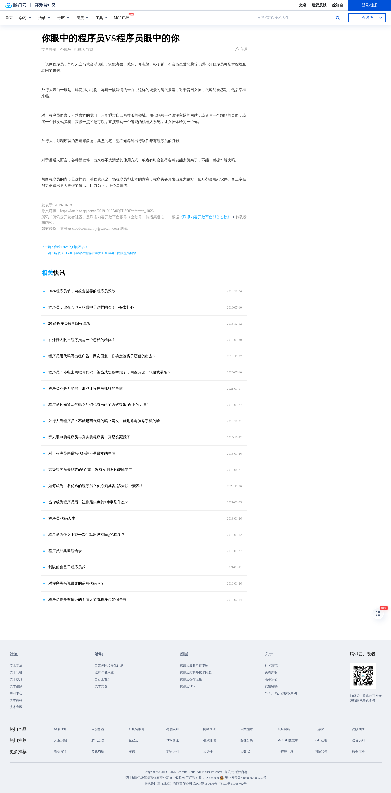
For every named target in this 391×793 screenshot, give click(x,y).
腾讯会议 (97, 740)
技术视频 (16, 686)
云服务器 (97, 729)
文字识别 (172, 751)
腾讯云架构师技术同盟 (196, 672)
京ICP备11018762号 (232, 784)
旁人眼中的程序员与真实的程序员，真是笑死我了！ (91, 437)
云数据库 (246, 729)
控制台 (337, 5)
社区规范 (271, 665)
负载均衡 (97, 751)
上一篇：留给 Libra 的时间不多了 (64, 247)
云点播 (208, 751)
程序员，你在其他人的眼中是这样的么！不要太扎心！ (93, 307)
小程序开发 (285, 751)
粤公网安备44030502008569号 (245, 778)
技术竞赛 (101, 686)
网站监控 (321, 751)
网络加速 (209, 729)
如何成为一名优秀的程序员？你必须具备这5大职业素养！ (95, 486)
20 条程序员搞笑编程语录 (69, 324)
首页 (9, 18)
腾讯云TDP (187, 686)
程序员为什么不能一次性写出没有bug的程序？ (86, 535)
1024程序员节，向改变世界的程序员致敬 (81, 291)
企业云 (133, 740)
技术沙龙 (16, 679)
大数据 (245, 751)
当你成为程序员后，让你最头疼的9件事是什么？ (88, 502)
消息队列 (172, 729)
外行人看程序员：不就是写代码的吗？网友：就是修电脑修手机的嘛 (104, 421)
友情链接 (271, 686)
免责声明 (271, 672)
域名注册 (60, 729)
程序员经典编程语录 (65, 551)
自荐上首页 (103, 679)
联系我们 (271, 679)
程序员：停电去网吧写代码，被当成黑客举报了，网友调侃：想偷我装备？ (109, 372)
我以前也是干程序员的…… (70, 567)
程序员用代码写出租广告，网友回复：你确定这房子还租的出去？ (102, 356)
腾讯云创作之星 (191, 679)
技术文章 (16, 665)
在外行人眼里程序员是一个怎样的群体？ (81, 340)
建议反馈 (319, 5)
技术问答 (16, 672)
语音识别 (358, 740)
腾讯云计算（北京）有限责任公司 (168, 784)
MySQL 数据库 (288, 740)
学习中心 (16, 693)
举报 (241, 49)
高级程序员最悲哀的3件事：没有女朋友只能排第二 (90, 470)
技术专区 (16, 707)
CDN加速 (172, 740)
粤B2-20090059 (209, 778)
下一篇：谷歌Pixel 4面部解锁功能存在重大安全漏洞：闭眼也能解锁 (89, 253)
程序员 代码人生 (61, 518)
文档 (302, 5)
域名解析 (284, 729)
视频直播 (358, 729)
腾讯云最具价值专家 (194, 665)
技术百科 (16, 700)
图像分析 (246, 740)
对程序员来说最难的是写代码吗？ (76, 583)
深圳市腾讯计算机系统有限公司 (147, 778)
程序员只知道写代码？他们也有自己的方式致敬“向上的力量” (98, 405)
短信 (132, 751)
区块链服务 (137, 729)
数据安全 (60, 751)
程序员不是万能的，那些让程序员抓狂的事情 (85, 389)
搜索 (337, 18)
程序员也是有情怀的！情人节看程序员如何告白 (87, 600)
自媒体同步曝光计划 (109, 665)
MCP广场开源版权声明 (281, 693)
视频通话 (209, 740)
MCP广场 (121, 17)
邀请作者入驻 (104, 672)
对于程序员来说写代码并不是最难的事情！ (83, 453)
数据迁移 (358, 751)
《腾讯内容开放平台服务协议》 (205, 217)
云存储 (319, 729)
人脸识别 (60, 740)
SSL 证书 (321, 740)
